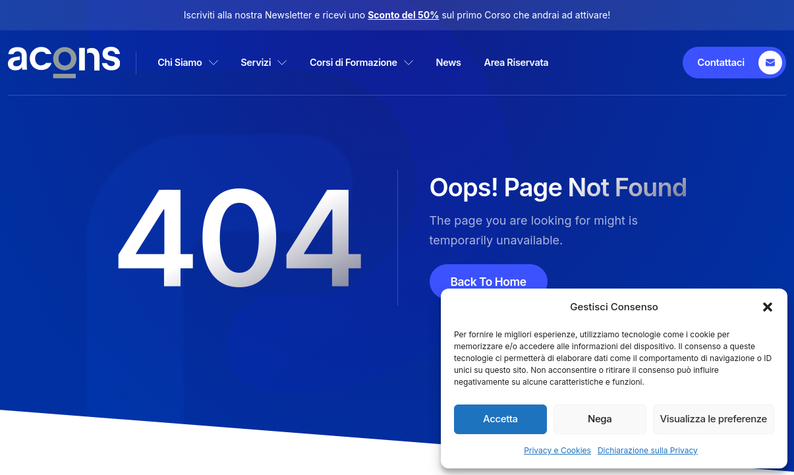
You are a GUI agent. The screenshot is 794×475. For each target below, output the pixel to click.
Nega (599, 418)
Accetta (500, 418)
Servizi (281, 62)
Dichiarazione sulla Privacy (648, 450)
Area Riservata (563, 62)
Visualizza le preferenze (713, 418)
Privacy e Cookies (557, 450)
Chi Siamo (197, 62)
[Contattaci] (736, 62)
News (486, 62)
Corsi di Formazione (390, 62)
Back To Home (490, 281)
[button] (767, 307)
